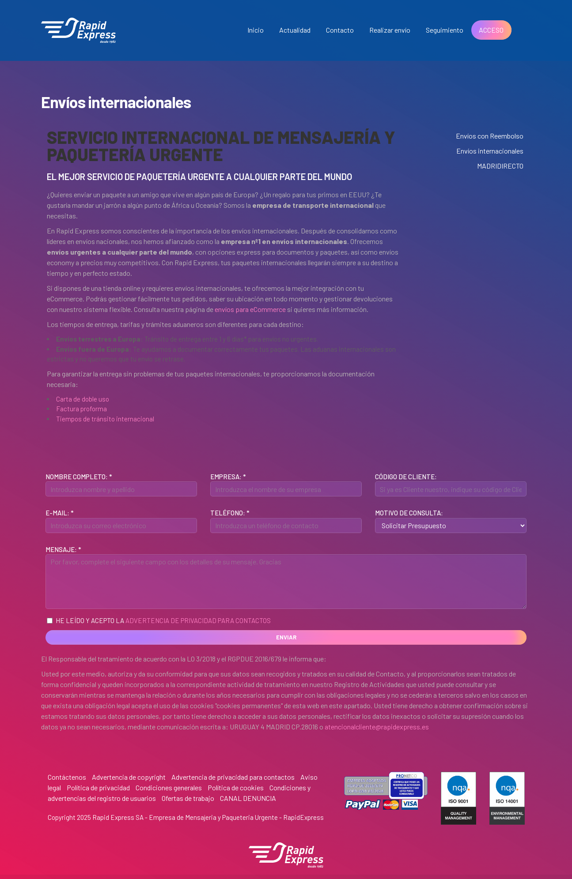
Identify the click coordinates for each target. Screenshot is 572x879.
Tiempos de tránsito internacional (105, 419)
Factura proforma (81, 409)
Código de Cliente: (406, 477)
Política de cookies (236, 787)
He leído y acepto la (159, 620)
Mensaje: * (63, 549)
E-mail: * (59, 513)
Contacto (340, 30)
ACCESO (491, 30)
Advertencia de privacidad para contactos (198, 620)
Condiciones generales (169, 787)
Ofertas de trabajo (188, 798)
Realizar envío (389, 30)
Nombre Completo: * (78, 477)
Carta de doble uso (82, 399)
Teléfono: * (230, 513)
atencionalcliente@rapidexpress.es (377, 726)
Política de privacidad (98, 787)
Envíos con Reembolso (489, 135)
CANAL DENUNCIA (248, 798)
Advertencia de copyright (129, 777)
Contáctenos (67, 777)
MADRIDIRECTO (500, 166)
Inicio (255, 30)
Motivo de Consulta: (409, 513)
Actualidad (295, 30)
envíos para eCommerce (250, 309)
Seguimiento (444, 30)
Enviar (286, 637)
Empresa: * (228, 477)
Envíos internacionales (489, 150)
